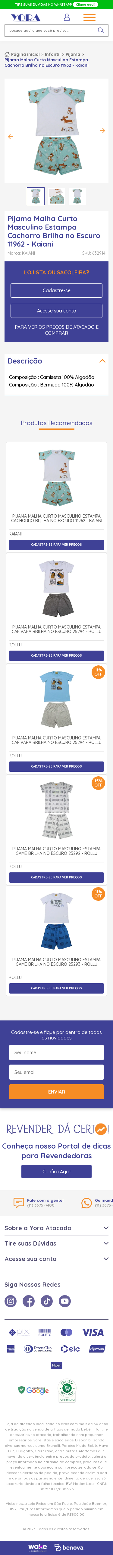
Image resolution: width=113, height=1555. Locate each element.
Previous (11, 137)
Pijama (73, 54)
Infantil (53, 54)
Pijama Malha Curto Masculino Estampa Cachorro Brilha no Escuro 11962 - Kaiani (56, 518)
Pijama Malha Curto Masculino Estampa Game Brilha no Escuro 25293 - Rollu (56, 962)
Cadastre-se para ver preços (56, 545)
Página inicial (25, 54)
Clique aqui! (85, 4)
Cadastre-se (57, 290)
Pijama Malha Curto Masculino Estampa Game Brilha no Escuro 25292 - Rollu (56, 851)
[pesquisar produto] (101, 30)
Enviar (56, 1092)
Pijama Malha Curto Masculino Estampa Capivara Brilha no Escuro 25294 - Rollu (57, 629)
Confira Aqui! (56, 1172)
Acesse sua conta (56, 311)
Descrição (25, 360)
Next (102, 130)
